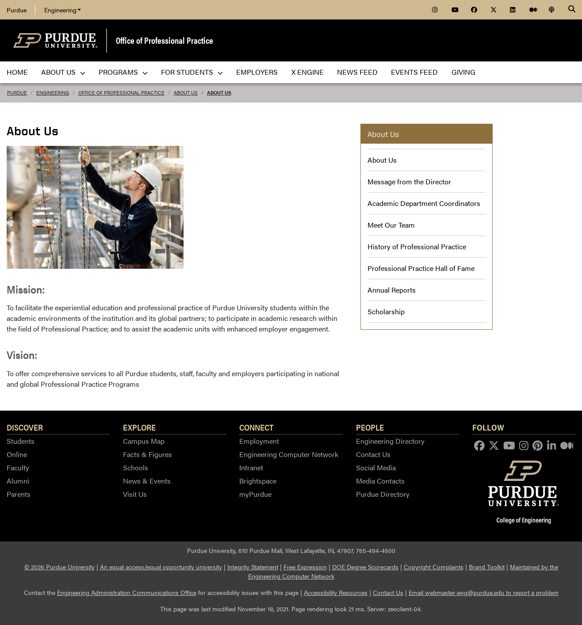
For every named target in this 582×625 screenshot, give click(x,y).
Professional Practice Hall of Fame (421, 268)
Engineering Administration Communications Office (126, 592)
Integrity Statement (252, 566)
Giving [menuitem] (463, 72)
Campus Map (144, 441)
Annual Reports (392, 290)
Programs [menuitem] (123, 72)
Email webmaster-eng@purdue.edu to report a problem (484, 592)
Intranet (251, 467)
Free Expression (305, 566)
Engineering (62, 9)
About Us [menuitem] (63, 72)
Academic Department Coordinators (424, 203)
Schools (135, 467)
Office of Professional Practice (164, 40)
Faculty (18, 467)
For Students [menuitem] (192, 72)
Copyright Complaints (433, 566)
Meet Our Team (391, 225)
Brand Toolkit (487, 566)
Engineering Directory (390, 441)
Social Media (376, 467)
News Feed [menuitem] (357, 72)
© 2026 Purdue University (59, 566)
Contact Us (373, 454)
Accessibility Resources (336, 592)
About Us (186, 92)
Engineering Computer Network (288, 454)
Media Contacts (380, 481)
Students (20, 441)
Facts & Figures (147, 454)
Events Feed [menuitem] (414, 72)
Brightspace (257, 481)
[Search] (571, 9)
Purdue (17, 9)
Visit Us (135, 494)
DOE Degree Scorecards (365, 566)
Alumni (18, 481)
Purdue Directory (383, 494)
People (370, 427)
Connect (256, 427)
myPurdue (255, 494)
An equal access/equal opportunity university (161, 566)
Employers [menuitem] (257, 72)
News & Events (147, 481)
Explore (139, 427)
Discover (25, 427)
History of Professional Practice (417, 246)
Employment (259, 441)
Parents (19, 494)
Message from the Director (409, 181)
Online (17, 454)
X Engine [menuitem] (307, 72)
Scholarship (386, 311)
